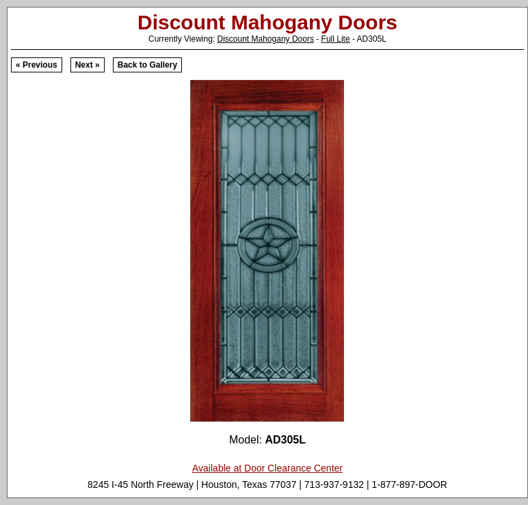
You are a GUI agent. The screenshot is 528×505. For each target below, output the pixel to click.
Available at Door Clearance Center (267, 468)
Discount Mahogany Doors (265, 39)
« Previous (36, 65)
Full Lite (335, 39)
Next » (87, 65)
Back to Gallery (147, 65)
